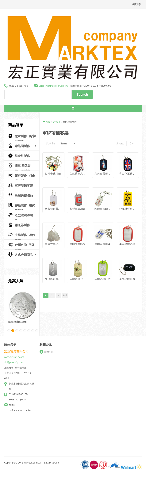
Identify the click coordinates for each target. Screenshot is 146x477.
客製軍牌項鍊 (78, 206)
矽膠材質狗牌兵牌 (129, 206)
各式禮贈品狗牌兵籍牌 (83, 171)
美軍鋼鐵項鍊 (127, 241)
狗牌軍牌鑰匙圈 (103, 206)
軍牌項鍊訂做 (102, 276)
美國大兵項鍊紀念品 (57, 241)
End (65, 295)
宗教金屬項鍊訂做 (105, 171)
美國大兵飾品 (78, 241)
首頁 (48, 121)
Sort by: (51, 140)
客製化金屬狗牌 (54, 206)
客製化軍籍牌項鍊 (129, 171)
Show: (120, 140)
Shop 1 (56, 121)
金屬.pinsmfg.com (13, 359)
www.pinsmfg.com (14, 354)
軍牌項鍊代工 (78, 276)
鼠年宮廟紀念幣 (17, 322)
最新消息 (136, 4)
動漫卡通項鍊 (53, 171)
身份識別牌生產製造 (57, 276)
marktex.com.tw (59, 85)
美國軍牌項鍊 (102, 241)
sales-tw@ (44, 85)
